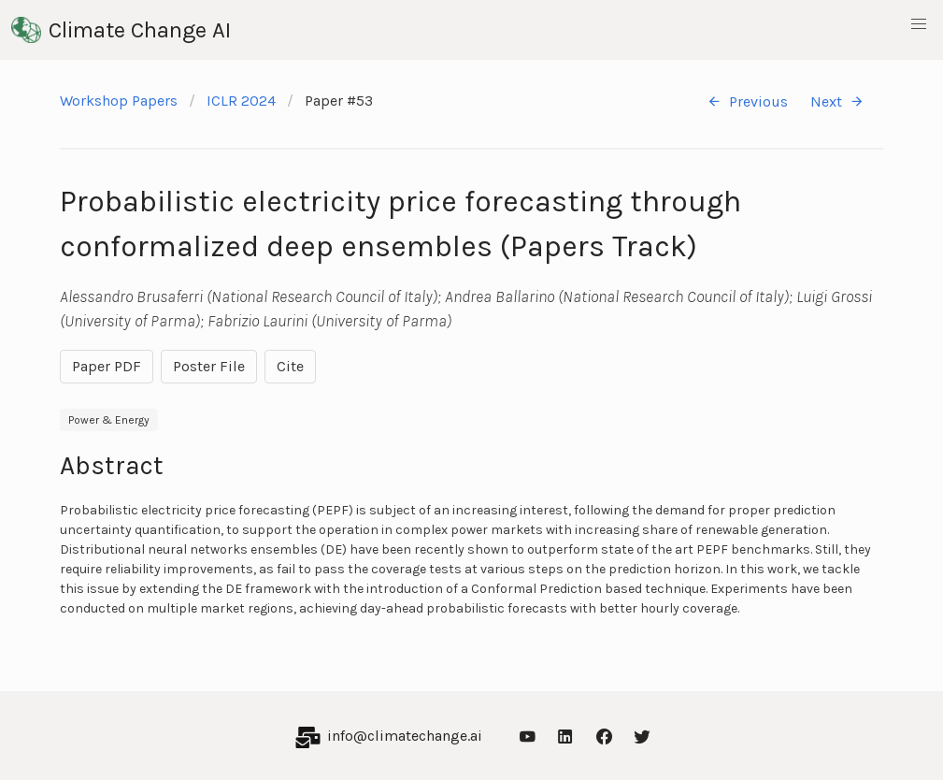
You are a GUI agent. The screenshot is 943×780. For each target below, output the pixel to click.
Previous (747, 101)
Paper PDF (106, 366)
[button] (918, 24)
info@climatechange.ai (404, 735)
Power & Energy (109, 419)
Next (837, 101)
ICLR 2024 (241, 100)
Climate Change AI (121, 30)
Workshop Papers (119, 100)
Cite (290, 366)
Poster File (209, 366)
